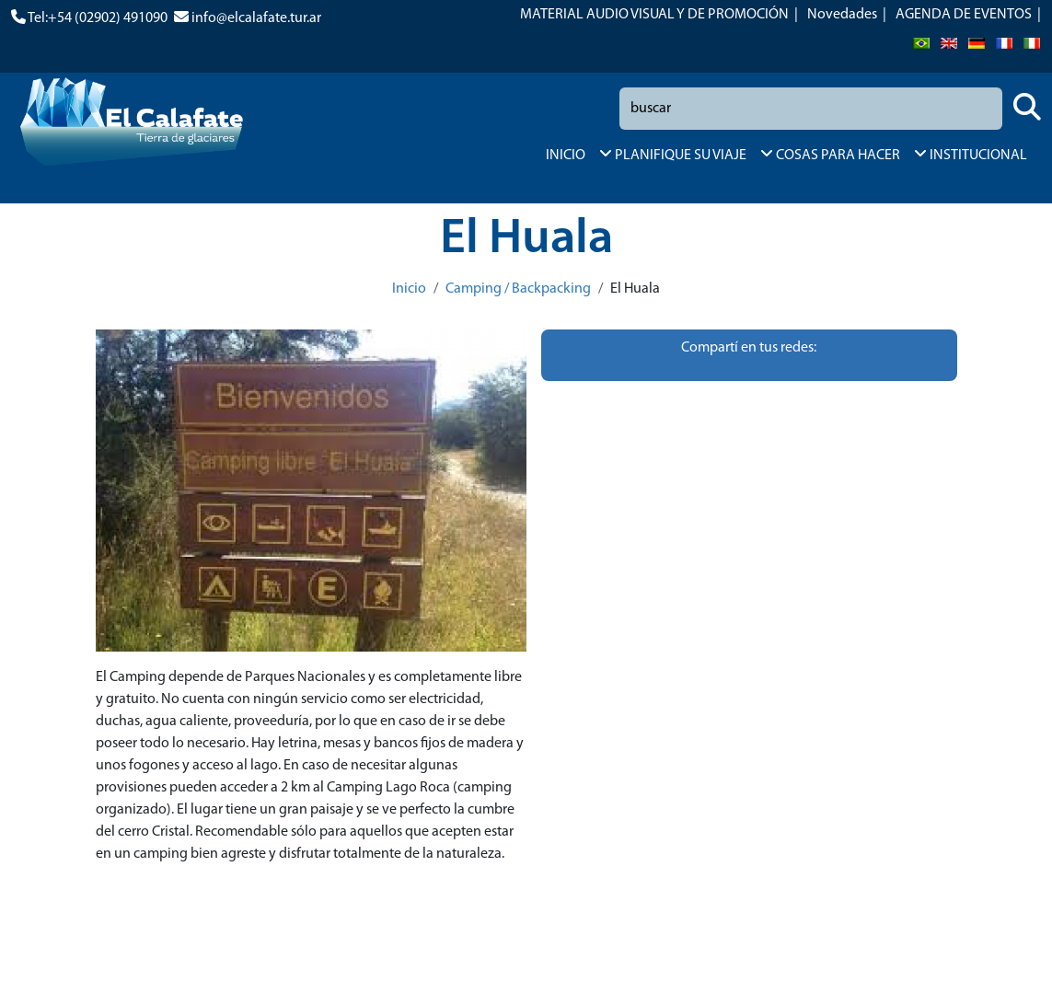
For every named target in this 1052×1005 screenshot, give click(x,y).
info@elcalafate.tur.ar (256, 18)
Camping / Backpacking (518, 289)
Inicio (409, 289)
